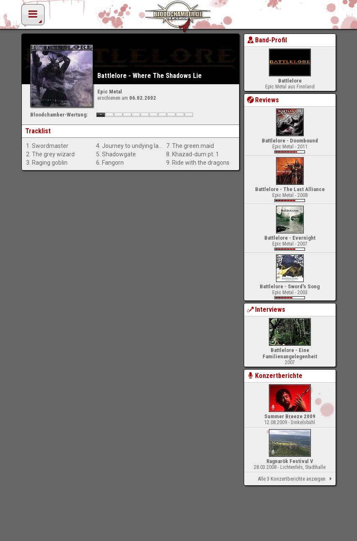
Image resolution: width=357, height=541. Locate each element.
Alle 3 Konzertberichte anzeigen (296, 479)
